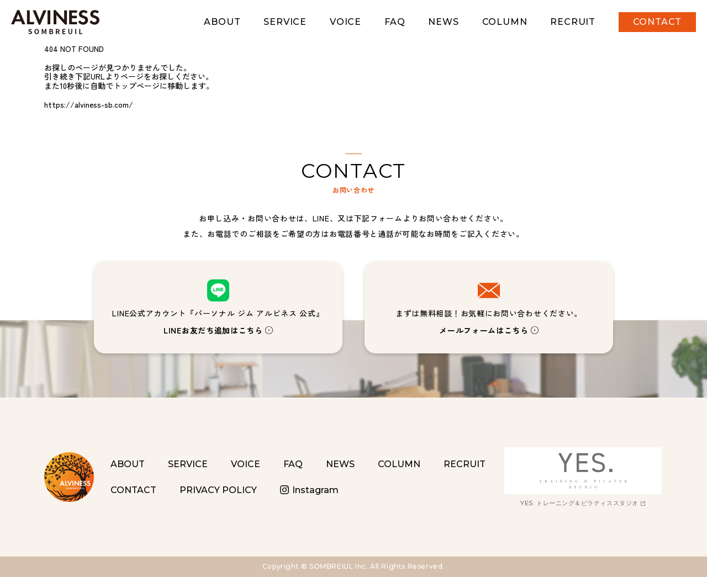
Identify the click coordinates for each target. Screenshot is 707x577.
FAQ (394, 22)
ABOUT (222, 22)
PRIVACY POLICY (218, 490)
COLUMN (504, 22)
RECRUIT (572, 22)
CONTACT (657, 22)
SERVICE (285, 22)
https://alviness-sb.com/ (88, 104)
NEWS (443, 22)
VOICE (345, 22)
